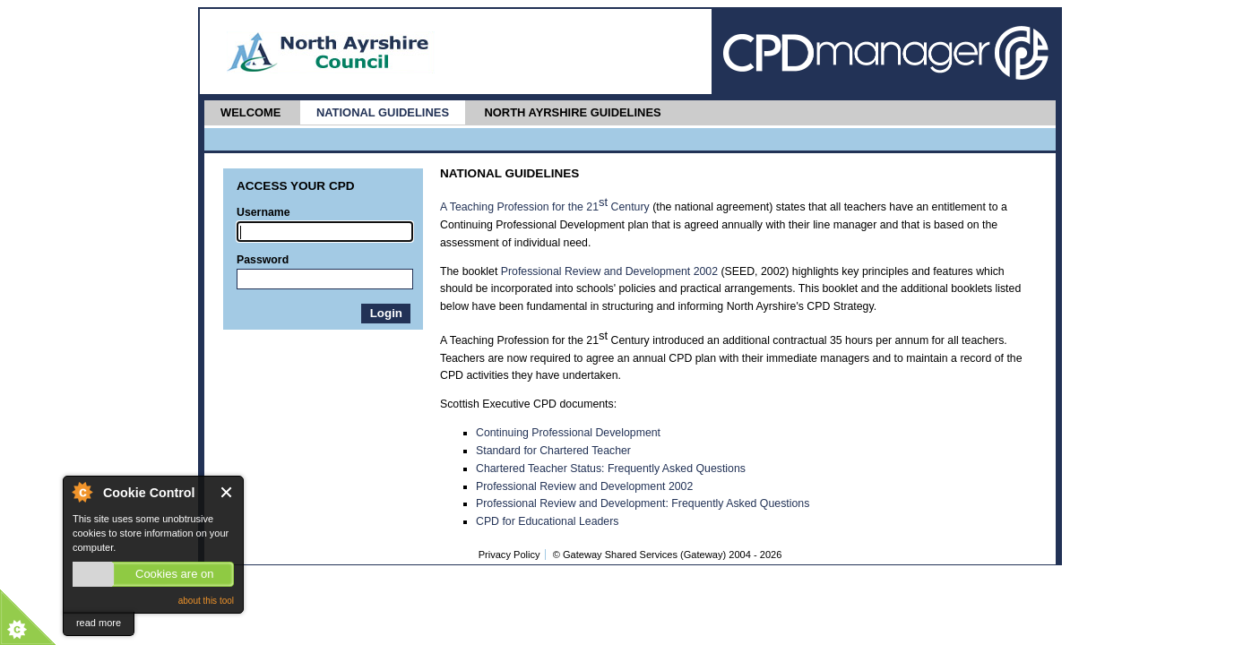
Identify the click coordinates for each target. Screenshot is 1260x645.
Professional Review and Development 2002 (609, 271)
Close (227, 492)
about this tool (206, 601)
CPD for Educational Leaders (547, 521)
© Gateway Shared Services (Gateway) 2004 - (667, 554)
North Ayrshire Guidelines (572, 112)
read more (98, 622)
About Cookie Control (81, 492)
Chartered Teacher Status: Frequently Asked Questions (611, 468)
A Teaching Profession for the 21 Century (545, 207)
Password (263, 260)
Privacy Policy (509, 554)
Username (263, 212)
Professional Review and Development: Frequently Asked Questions (642, 503)
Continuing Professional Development (568, 432)
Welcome (250, 112)
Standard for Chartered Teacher (553, 450)
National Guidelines (382, 112)
